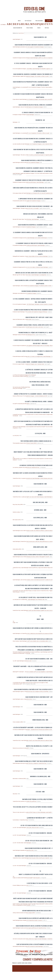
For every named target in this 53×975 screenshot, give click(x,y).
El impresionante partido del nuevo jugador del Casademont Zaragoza (27, 200)
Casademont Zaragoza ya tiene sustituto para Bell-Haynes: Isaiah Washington (28, 182)
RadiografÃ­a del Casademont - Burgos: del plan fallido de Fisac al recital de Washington (30, 256)
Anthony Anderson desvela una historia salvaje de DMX (24, 912)
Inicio (19, 20)
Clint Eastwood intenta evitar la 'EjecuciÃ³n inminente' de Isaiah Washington (28, 946)
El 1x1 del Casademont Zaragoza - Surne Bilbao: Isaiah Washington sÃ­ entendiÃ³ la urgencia (31, 68)
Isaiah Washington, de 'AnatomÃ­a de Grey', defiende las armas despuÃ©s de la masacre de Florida (32, 633)
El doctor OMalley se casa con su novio (21, 885)
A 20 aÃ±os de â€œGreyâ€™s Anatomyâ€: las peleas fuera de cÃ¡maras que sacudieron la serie (32, 729)
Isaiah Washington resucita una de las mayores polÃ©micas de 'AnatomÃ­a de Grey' (29, 927)
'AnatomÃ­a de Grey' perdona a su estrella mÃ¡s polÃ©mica (24, 801)
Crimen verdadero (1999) (18, 722)
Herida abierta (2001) (17, 549)
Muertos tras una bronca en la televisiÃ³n (21, 748)
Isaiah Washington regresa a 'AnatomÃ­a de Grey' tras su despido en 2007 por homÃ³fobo (30, 691)
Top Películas (28, 20)
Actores (49, 20)
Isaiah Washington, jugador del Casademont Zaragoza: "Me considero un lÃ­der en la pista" (31, 76)
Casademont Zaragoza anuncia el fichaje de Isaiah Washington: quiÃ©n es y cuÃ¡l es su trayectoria (32, 57)
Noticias (47, 27)
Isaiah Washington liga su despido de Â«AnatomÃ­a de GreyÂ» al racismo (27, 920)
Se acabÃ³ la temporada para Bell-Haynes (21, 403)
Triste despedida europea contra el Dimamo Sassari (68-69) (25, 443)
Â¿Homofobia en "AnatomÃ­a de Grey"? (21, 819)
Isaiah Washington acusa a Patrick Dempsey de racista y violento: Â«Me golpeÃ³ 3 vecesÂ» (31, 556)
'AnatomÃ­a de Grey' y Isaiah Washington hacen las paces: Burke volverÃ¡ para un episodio (31, 857)
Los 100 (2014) (16, 435)
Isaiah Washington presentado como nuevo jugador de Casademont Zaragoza (28, 46)
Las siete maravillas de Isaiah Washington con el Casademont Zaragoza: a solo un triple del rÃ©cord (33, 144)
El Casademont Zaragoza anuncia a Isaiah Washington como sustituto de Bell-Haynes (30, 237)
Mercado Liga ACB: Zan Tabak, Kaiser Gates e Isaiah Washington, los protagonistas (29, 274)
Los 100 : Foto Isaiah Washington (19, 835)
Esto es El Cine (34, 8)
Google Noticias (21, 33)
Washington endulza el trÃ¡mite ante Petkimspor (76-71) (24, 334)
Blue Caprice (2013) (17, 519)
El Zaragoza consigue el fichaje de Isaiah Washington (23, 114)
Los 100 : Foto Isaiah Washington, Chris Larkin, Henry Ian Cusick (26, 827)
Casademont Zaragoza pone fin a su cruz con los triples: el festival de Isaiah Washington (30, 267)
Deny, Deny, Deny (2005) (18, 504)
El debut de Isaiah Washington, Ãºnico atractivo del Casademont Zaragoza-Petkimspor (30, 311)
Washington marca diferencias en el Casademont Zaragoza (24, 293)
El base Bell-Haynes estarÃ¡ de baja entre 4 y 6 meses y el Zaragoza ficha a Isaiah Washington (32, 356)
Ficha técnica (29, 27)
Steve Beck (15, 793)
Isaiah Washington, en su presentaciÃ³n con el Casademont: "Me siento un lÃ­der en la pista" (31, 133)
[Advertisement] (6, 51)
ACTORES (3, 24)
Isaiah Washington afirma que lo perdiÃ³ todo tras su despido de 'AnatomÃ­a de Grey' (30, 763)
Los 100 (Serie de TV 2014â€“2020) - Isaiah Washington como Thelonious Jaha (28, 599)
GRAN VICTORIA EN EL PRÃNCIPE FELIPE (22, 319)
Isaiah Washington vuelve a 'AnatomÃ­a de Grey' (22, 699)
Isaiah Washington (17, 27)
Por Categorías (39, 20)
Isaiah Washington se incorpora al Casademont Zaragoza (24, 226)
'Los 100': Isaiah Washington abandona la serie (22, 660)
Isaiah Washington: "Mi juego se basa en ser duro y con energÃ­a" (26, 208)
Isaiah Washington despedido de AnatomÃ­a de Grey (23, 850)
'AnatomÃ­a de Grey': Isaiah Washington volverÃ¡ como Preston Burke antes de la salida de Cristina (32, 740)
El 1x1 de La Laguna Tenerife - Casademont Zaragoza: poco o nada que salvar (28, 364)
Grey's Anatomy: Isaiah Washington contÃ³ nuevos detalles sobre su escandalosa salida (30, 641)
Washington (15, 122)
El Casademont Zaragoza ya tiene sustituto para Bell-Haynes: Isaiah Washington (29, 245)
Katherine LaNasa (16, 512)
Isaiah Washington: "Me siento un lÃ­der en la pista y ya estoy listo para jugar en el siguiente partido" (33, 154)
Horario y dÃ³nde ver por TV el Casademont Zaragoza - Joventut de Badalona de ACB (30, 396)
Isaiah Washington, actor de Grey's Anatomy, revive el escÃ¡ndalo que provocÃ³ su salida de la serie (33, 579)
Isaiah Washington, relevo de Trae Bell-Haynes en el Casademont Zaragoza (28, 106)
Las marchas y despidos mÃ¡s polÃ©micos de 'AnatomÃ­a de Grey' (26, 467)
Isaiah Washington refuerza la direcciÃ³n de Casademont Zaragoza (26, 162)
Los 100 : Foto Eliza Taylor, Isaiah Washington (22, 842)
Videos (38, 27)
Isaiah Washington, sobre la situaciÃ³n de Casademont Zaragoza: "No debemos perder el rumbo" (32, 285)
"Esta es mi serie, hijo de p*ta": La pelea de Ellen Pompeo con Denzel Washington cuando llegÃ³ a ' (32, 812)
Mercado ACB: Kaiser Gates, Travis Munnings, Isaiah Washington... (26, 219)
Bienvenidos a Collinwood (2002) (19, 778)
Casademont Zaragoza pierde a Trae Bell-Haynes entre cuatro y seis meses (28, 327)
